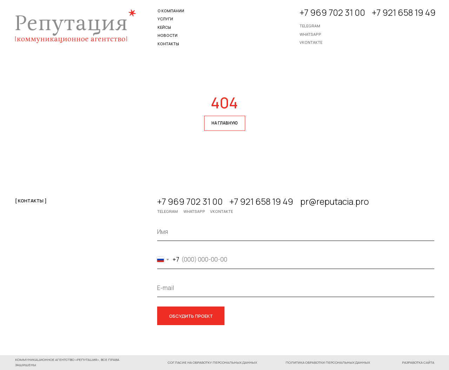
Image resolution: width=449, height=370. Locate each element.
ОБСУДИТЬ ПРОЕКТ (191, 316)
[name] (295, 231)
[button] (327, 363)
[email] (295, 287)
